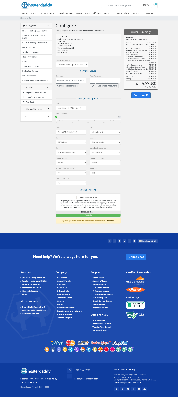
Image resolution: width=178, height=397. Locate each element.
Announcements (48, 13)
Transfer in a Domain (33, 97)
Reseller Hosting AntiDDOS (34, 281)
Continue (141, 95)
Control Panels (63, 281)
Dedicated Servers (30, 71)
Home (25, 13)
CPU (57, 103)
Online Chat (136, 257)
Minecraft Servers (30, 291)
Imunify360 (94, 168)
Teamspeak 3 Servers (31, 288)
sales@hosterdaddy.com (86, 378)
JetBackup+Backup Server (65, 168)
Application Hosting (31, 284)
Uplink (58, 148)
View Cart (28, 102)
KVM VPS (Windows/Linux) (34, 310)
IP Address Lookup (100, 291)
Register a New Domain (34, 92)
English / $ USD (147, 241)
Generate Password (107, 85)
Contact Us (109, 13)
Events (60, 304)
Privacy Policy (63, 291)
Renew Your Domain (101, 324)
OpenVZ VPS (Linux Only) (33, 307)
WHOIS (135, 13)
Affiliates (97, 13)
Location (93, 138)
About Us (61, 284)
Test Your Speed (99, 298)
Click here (110, 221)
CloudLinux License (97, 158)
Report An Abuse (100, 308)
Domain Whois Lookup (102, 294)
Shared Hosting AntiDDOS (34, 278)
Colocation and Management (35, 80)
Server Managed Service (87, 197)
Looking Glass (98, 304)
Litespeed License (62, 178)
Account (150, 13)
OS (91, 128)
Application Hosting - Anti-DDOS (34, 36)
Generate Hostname (67, 85)
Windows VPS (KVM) (30, 52)
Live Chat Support (100, 288)
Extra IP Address (61, 114)
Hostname (59, 76)
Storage (58, 128)
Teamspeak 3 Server (31, 66)
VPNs (24, 61)
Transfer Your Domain (102, 327)
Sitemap (24, 378)
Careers (60, 301)
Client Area (62, 278)
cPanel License (61, 158)
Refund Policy (63, 294)
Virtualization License (98, 148)
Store (33, 13)
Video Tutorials (99, 284)
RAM (57, 138)
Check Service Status (101, 301)
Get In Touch (98, 278)
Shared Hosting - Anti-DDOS (34, 31)
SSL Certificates (29, 75)
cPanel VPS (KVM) (29, 57)
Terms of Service (64, 298)
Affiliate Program (65, 318)
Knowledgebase (65, 13)
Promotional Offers (65, 308)
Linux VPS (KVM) (29, 47)
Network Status (83, 13)
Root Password (95, 76)
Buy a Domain (98, 320)
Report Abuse (123, 13)
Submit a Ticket (99, 281)
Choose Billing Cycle (63, 60)
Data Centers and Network (69, 311)
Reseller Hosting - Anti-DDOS (34, 43)
